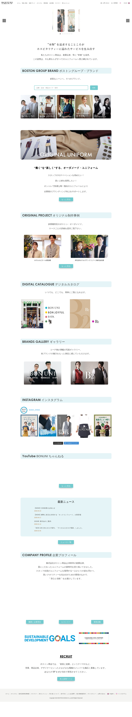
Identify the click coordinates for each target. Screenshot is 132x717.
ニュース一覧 (66, 557)
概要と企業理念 (35, 637)
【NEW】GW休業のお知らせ (44, 523)
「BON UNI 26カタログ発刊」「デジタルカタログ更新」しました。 (58, 543)
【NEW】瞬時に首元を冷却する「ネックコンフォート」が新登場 (57, 530)
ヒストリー (66, 637)
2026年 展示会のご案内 (42, 536)
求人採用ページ (66, 694)
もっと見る (66, 215)
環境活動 (97, 637)
